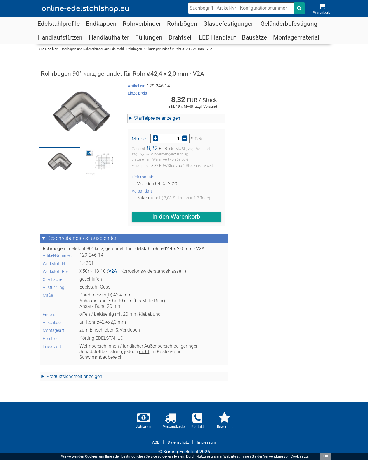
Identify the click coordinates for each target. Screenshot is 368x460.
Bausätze (254, 37)
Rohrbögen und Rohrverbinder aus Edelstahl (92, 49)
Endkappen (101, 23)
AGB (155, 442)
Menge (139, 139)
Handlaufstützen (60, 37)
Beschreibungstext (82, 238)
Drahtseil (181, 37)
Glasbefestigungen (229, 23)
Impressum (206, 442)
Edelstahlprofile (58, 23)
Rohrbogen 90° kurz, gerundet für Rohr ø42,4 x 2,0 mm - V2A (169, 49)
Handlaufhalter (109, 37)
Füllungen (148, 37)
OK (326, 456)
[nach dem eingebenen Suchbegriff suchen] (299, 8)
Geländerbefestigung (289, 23)
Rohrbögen (182, 23)
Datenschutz (178, 442)
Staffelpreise (157, 118)
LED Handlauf (217, 37)
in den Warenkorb (176, 216)
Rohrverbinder (142, 23)
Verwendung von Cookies (283, 456)
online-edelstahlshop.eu (85, 9)
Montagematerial (296, 37)
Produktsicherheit (74, 376)
